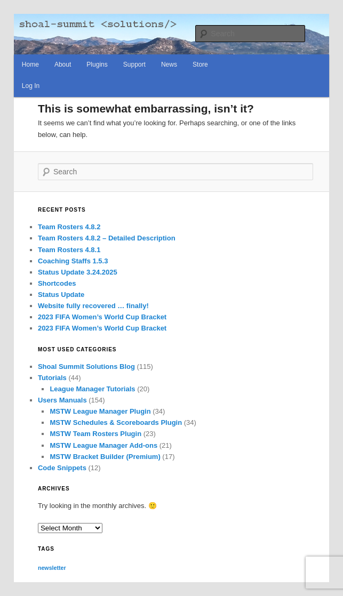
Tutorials (52, 378)
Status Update (61, 295)
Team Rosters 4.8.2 (69, 227)
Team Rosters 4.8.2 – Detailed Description (107, 238)
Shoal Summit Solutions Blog (86, 367)
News (169, 64)
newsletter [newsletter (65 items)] (52, 568)
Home (30, 64)
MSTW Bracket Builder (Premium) (105, 457)
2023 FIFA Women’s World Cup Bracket (102, 317)
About (62, 64)
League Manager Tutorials (92, 389)
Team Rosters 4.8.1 (69, 250)
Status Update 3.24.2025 (77, 272)
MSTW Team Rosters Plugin (95, 434)
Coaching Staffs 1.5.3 (73, 261)
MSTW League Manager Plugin (100, 411)
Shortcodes (57, 283)
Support (134, 64)
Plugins (96, 64)
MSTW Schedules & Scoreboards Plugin (116, 422)
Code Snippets (62, 468)
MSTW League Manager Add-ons (103, 445)
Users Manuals (62, 400)
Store (200, 64)
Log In (30, 86)
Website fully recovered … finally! (93, 306)
